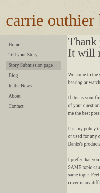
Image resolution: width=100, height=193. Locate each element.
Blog (13, 75)
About (15, 96)
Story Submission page (31, 65)
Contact (16, 106)
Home (14, 44)
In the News (20, 85)
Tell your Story (23, 54)
